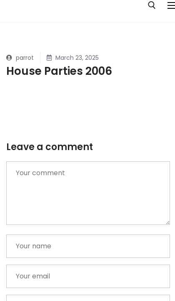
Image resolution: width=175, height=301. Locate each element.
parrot (20, 58)
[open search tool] (152, 5)
